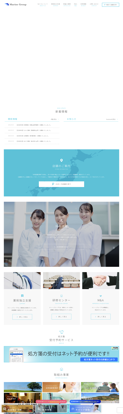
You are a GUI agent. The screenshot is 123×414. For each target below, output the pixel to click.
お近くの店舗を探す (63, 184)
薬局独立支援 (55, 4)
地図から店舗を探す (110, 5)
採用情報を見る (61, 247)
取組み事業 (67, 4)
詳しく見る (22, 317)
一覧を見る (53, 119)
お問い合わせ (94, 4)
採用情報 (83, 4)
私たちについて (43, 4)
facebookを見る (111, 119)
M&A (75, 4)
